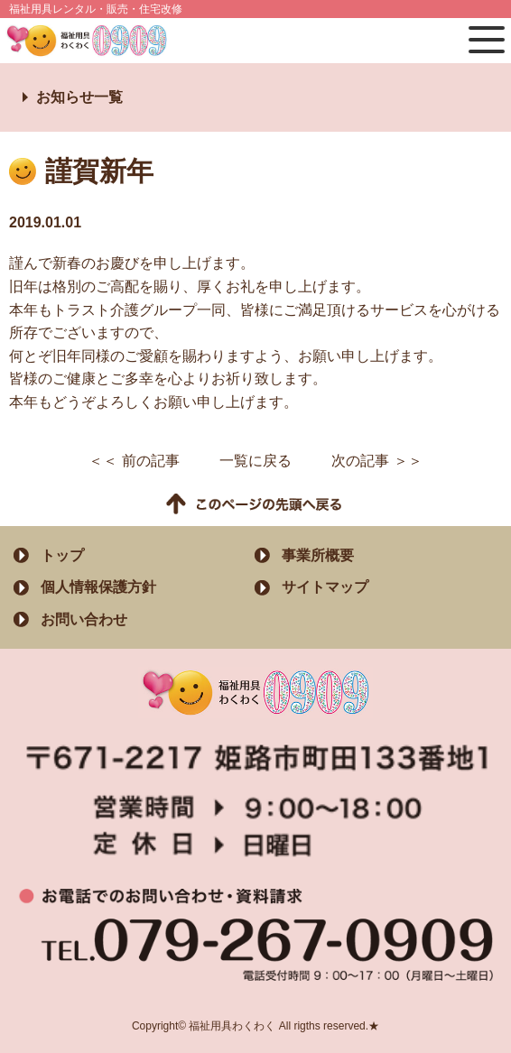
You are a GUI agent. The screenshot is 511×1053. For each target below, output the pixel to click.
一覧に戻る (255, 460)
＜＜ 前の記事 (133, 460)
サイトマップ (325, 587)
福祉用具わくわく (95, 41)
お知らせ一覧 (79, 97)
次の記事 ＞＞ (376, 460)
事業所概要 (318, 555)
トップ (62, 555)
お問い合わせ (84, 619)
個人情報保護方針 (98, 587)
